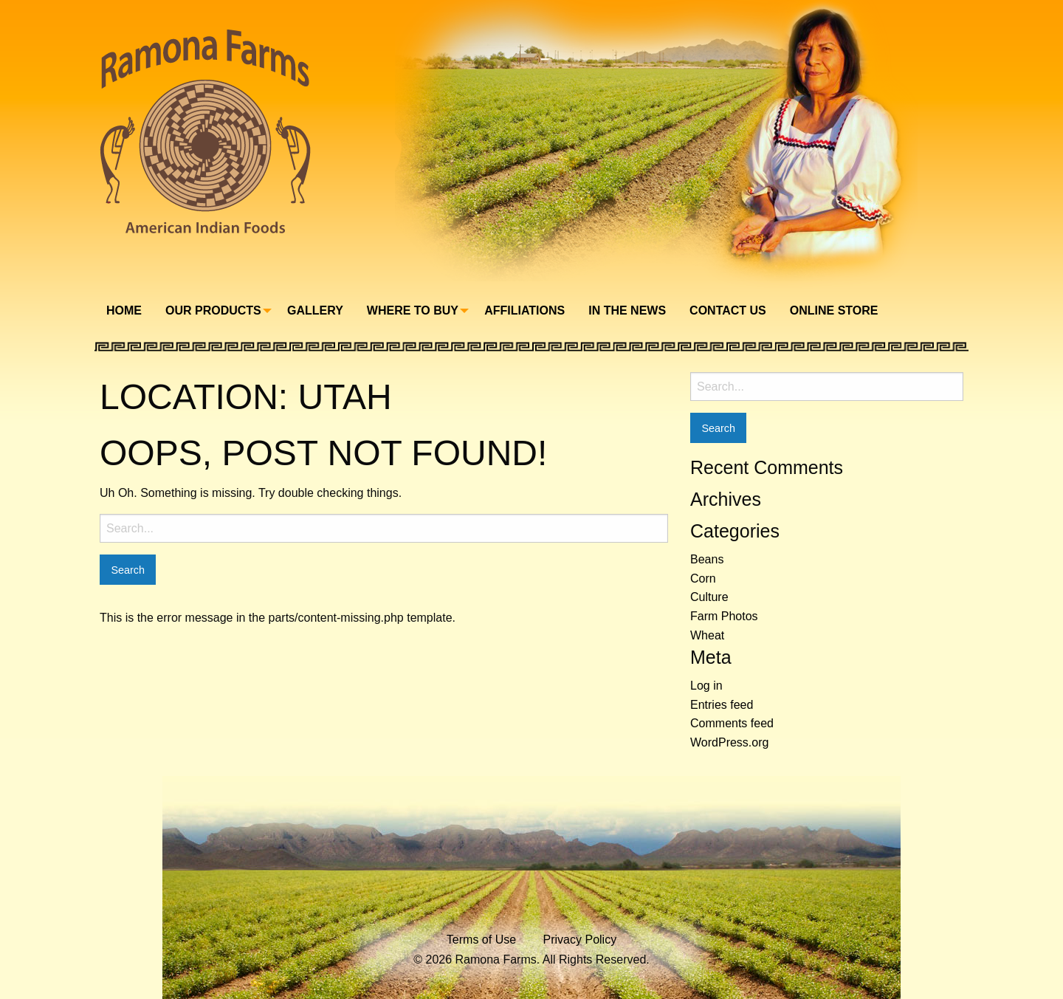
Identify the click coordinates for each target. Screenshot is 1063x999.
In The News (627, 310)
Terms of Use (481, 939)
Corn (703, 578)
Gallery (315, 310)
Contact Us (727, 310)
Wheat (707, 635)
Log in (706, 685)
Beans (706, 559)
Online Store (834, 310)
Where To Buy (412, 310)
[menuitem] (124, 311)
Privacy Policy (580, 939)
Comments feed (732, 723)
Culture (709, 597)
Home (124, 310)
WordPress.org (729, 742)
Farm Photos (724, 616)
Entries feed (721, 704)
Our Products (213, 310)
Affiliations (524, 310)
